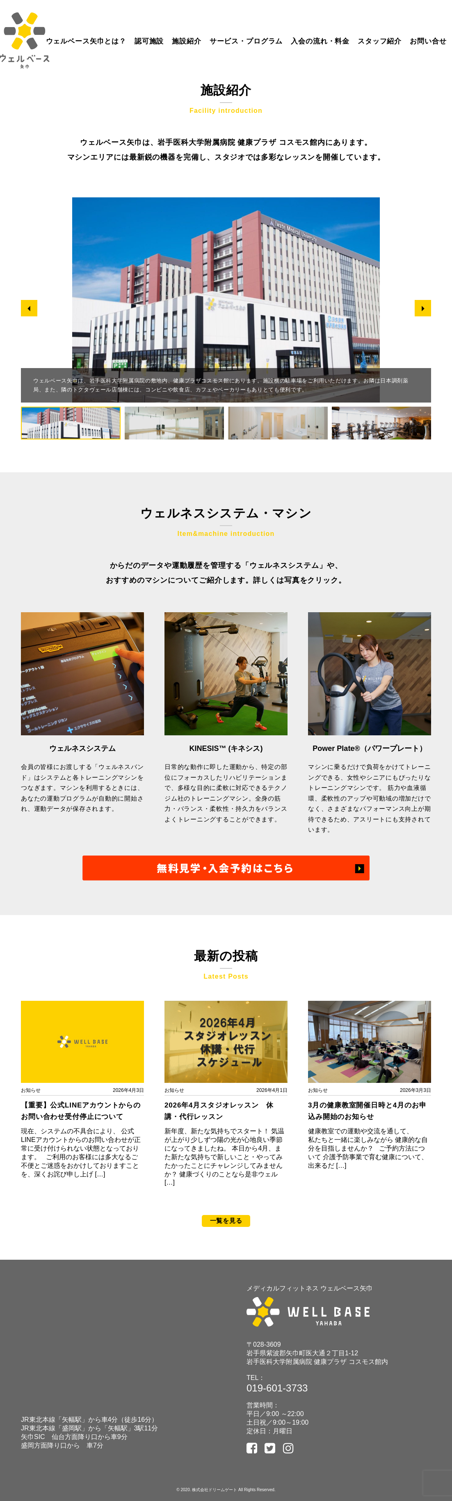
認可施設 (149, 41)
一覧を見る (226, 1220)
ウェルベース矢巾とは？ (86, 41)
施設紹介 (186, 41)
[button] (29, 309)
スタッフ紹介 (380, 41)
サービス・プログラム (246, 41)
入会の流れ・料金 (320, 41)
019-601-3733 (277, 1387)
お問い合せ (428, 41)
